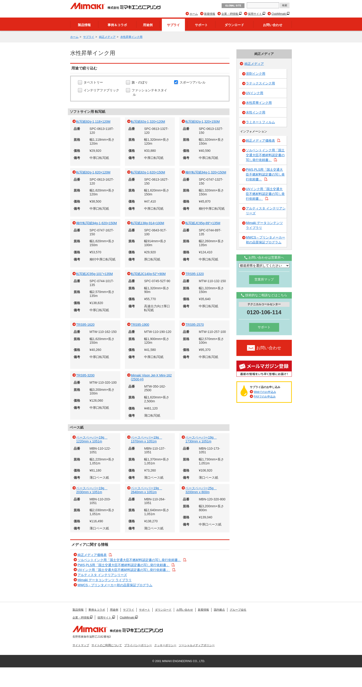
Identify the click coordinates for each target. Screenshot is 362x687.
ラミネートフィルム (260, 122)
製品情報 (84, 25)
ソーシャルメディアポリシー (197, 645)
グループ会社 (238, 609)
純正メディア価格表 (92, 555)
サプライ (173, 25)
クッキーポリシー (165, 645)
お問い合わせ (272, 25)
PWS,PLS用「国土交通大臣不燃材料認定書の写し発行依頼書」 (123, 565)
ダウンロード (234, 25)
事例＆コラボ (117, 25)
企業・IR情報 (230, 13)
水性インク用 (255, 112)
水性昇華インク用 (131, 37)
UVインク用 (254, 93)
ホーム (194, 13)
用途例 (148, 25)
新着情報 (209, 13)
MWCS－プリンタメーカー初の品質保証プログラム (115, 585)
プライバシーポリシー (138, 645)
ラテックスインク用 (260, 83)
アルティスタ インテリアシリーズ (102, 575)
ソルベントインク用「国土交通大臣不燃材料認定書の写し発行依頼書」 (129, 560)
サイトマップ (80, 645)
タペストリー (94, 82)
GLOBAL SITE (233, 5)
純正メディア (107, 37)
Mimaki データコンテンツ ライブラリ (105, 580)
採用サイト (255, 13)
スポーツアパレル (193, 82)
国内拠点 (219, 609)
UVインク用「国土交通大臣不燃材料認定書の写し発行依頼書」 (124, 570)
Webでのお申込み (265, 392)
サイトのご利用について (106, 645)
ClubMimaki (279, 13)
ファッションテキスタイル (150, 92)
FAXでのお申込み (265, 396)
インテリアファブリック (102, 90)
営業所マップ (264, 279)
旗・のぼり (140, 82)
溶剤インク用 (255, 73)
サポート (201, 25)
